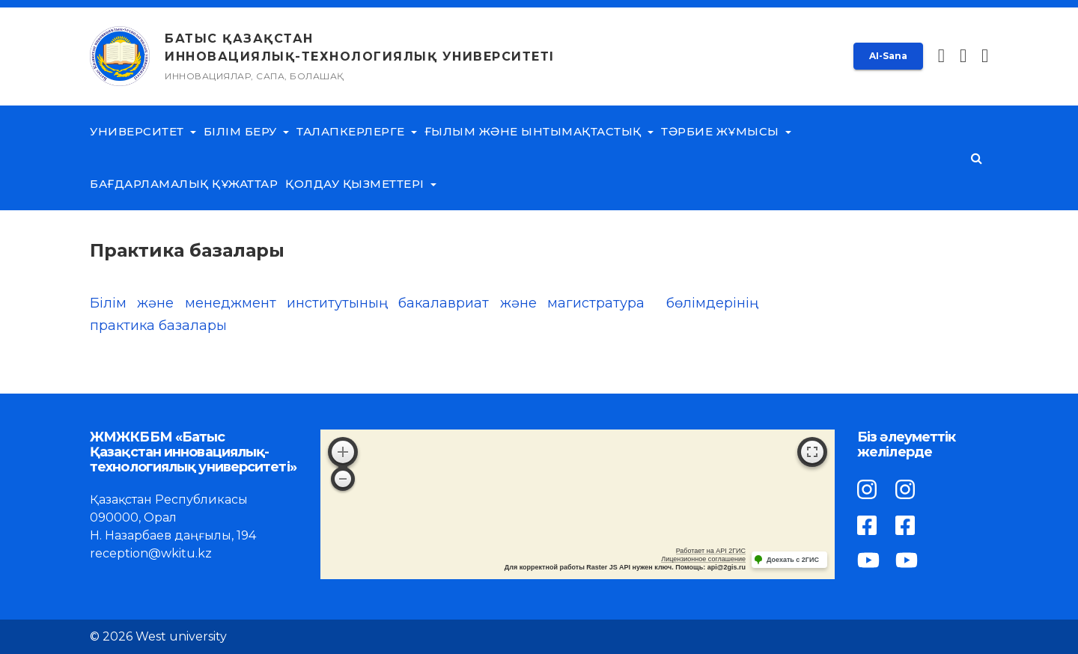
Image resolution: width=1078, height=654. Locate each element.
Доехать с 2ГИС (793, 559)
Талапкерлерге (356, 131)
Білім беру (246, 131)
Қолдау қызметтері (360, 184)
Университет (143, 131)
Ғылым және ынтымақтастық (539, 131)
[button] (984, 56)
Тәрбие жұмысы (726, 131)
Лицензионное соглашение (703, 559)
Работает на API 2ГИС (711, 550)
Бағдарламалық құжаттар (184, 184)
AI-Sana (888, 55)
